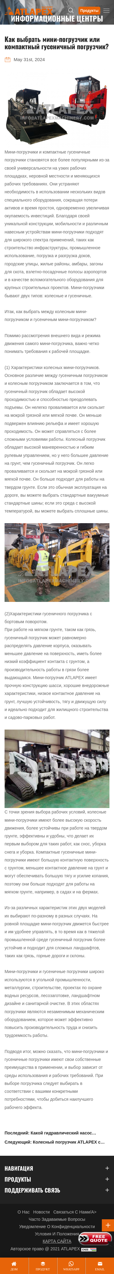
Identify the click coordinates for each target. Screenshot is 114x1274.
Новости (41, 1212)
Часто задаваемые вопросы (57, 1219)
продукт (43, 1269)
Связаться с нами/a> (74, 1212)
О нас (24, 1212)
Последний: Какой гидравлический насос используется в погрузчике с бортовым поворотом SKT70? (48, 1134)
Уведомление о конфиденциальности (57, 1226)
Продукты (89, 11)
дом (14, 1269)
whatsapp (71, 1269)
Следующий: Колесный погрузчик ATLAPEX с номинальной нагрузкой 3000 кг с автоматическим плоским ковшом (53, 1143)
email (100, 1269)
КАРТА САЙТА (57, 1241)
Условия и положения (57, 1233)
